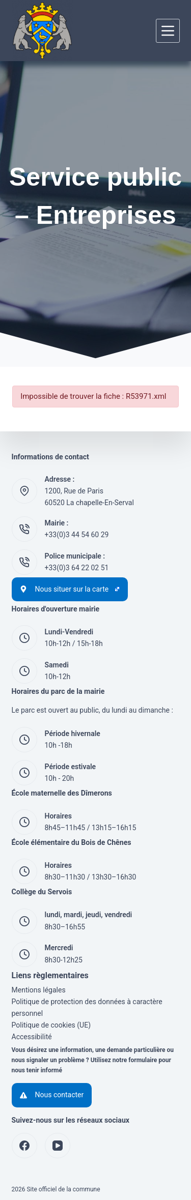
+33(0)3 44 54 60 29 (77, 535)
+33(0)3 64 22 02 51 (77, 568)
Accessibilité (32, 1037)
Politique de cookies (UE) (51, 1025)
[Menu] (168, 31)
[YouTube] (57, 1145)
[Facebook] (24, 1145)
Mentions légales (39, 990)
